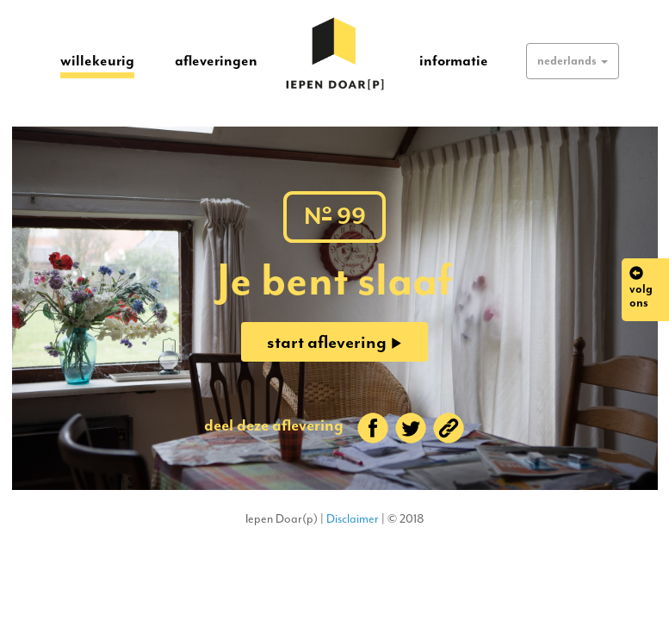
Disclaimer (352, 519)
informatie (453, 60)
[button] (572, 61)
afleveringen (216, 60)
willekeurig (97, 60)
